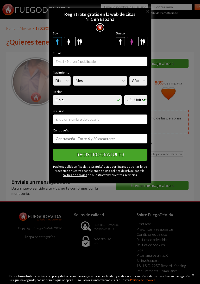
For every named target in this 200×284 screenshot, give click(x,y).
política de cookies (75, 175)
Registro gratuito (100, 154)
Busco (120, 33)
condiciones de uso (97, 170)
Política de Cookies (143, 280)
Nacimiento (61, 72)
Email (57, 53)
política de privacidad (125, 170)
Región (58, 92)
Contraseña (61, 130)
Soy (55, 33)
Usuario (58, 111)
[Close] (147, 11)
